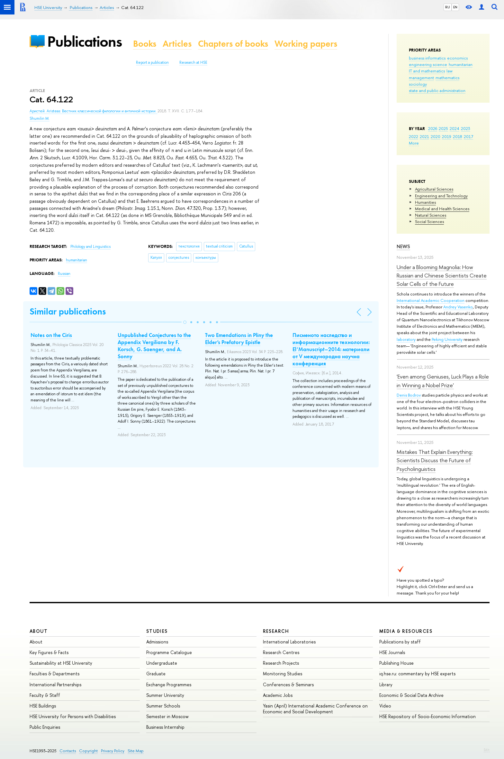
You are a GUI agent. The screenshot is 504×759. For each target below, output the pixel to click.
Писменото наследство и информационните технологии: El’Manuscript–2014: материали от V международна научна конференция (331, 349)
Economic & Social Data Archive (411, 695)
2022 (413, 136)
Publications (84, 41)
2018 (457, 136)
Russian (64, 273)
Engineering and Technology (441, 196)
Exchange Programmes (168, 684)
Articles (177, 43)
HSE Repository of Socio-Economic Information (427, 716)
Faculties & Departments (54, 673)
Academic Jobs (277, 695)
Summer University (165, 695)
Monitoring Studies (282, 673)
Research (276, 631)
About (39, 631)
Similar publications (68, 311)
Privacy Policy (112, 751)
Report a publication (152, 62)
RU (447, 7)
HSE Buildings (43, 706)
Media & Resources (405, 631)
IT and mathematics (427, 71)
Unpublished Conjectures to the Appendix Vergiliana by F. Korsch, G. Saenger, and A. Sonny (154, 346)
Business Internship (165, 727)
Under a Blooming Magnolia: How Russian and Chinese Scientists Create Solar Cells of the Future (442, 275)
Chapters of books (233, 43)
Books (144, 43)
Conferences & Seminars (288, 684)
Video (385, 706)
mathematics (447, 77)
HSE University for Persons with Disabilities (73, 716)
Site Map (136, 751)
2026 (432, 128)
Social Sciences (429, 221)
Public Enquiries (45, 727)
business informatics (427, 58)
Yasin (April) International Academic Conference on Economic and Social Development (315, 709)
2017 (468, 136)
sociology (418, 84)
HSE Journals (392, 652)
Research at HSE (193, 62)
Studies (157, 631)
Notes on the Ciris (51, 335)
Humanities (425, 202)
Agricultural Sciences (434, 189)
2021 (424, 136)
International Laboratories (289, 642)
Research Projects (281, 663)
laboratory (406, 339)
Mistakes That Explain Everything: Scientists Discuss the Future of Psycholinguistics (435, 460)
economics (457, 58)
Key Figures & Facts (49, 652)
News (403, 246)
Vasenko (465, 307)
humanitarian (461, 64)
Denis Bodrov (409, 395)
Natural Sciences (430, 215)
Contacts (67, 751)
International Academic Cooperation (430, 300)
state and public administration (437, 90)
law (449, 71)
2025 (443, 128)
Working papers (305, 43)
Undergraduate (161, 663)
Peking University (447, 339)
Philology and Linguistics (90, 246)
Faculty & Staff (45, 695)
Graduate (156, 673)
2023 (465, 128)
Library (385, 684)
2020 (435, 136)
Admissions (157, 642)
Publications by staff (400, 642)
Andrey (450, 307)
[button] (185, 322)
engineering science (428, 64)
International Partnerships (55, 684)
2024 (454, 128)
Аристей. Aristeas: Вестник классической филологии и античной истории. (94, 111)
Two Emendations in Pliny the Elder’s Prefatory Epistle (239, 339)
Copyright (88, 751)
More (414, 143)
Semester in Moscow (167, 716)
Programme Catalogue (169, 652)
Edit (487, 749)
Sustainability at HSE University (61, 663)
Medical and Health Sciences (442, 208)
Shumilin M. (40, 118)
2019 (446, 136)
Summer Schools (163, 706)
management (421, 77)
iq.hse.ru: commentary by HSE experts (417, 673)
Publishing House (396, 663)
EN (455, 7)
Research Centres (281, 652)
